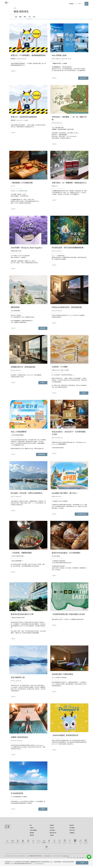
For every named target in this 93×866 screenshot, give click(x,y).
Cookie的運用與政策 (38, 863)
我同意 (82, 863)
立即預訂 (72, 4)
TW (80, 4)
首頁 (15, 8)
